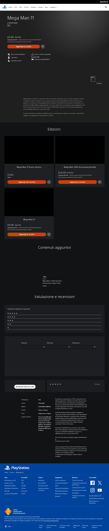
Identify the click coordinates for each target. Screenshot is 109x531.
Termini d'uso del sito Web (65, 526)
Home (6, 472)
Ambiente (41, 480)
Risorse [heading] (74, 477)
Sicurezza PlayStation (61, 483)
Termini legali (41, 526)
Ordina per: (76, 343)
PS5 (16, 7)
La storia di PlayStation (11, 494)
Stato (56, 486)
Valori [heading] (40, 477)
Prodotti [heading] (24, 477)
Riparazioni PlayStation (62, 488)
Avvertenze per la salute (62, 441)
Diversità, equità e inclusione (43, 489)
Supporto (53, 7)
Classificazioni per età (78, 487)
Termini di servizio (77, 480)
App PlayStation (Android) (96, 498)
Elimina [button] (97, 384)
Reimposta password (61, 491)
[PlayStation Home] (4, 7)
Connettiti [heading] (92, 477)
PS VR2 (23, 486)
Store (46, 7)
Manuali (57, 496)
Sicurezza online (43, 486)
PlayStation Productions (11, 488)
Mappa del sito (77, 526)
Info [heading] (5, 477)
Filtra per (50, 343)
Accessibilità (42, 483)
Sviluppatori (75, 493)
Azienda (6, 491)
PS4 (20, 7)
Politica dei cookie (85, 526)
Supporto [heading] (58, 477)
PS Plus (26, 7)
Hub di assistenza (60, 480)
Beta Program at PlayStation (94, 502)
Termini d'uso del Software (97, 526)
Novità (40, 7)
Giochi (10, 7)
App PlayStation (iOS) (95, 496)
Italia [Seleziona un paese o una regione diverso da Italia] (9, 526)
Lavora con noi (8, 483)
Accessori (33, 7)
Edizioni (24, 343)
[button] (25, 386)
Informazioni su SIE (10, 480)
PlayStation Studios (10, 486)
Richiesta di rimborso (61, 494)
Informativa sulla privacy (52, 526)
